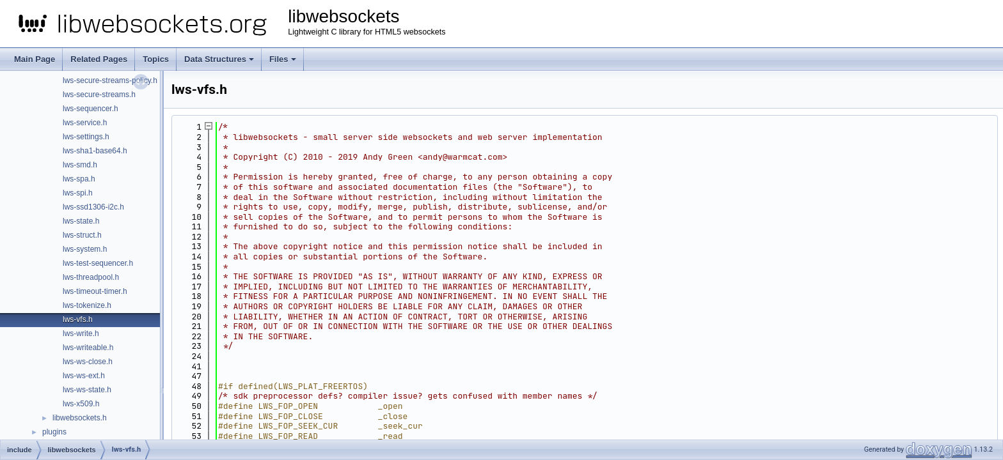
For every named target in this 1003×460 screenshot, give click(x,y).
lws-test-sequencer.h (98, 263)
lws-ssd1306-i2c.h (93, 207)
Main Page (34, 59)
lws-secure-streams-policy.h (110, 80)
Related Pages (98, 59)
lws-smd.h (80, 164)
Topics (156, 59)
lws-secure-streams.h (99, 94)
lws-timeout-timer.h (95, 291)
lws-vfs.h (78, 319)
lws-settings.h (86, 136)
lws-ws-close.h (88, 361)
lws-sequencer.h (90, 108)
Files (282, 59)
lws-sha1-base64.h (95, 150)
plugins (54, 431)
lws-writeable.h (88, 347)
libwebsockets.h (79, 417)
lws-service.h (85, 122)
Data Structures (219, 59)
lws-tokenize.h (87, 305)
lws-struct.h (82, 235)
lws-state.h (81, 221)
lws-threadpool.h (91, 277)
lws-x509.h (81, 403)
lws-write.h (81, 333)
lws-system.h (85, 249)
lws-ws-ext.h (84, 375)
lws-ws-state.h (87, 389)
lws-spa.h (79, 178)
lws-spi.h (78, 192)
